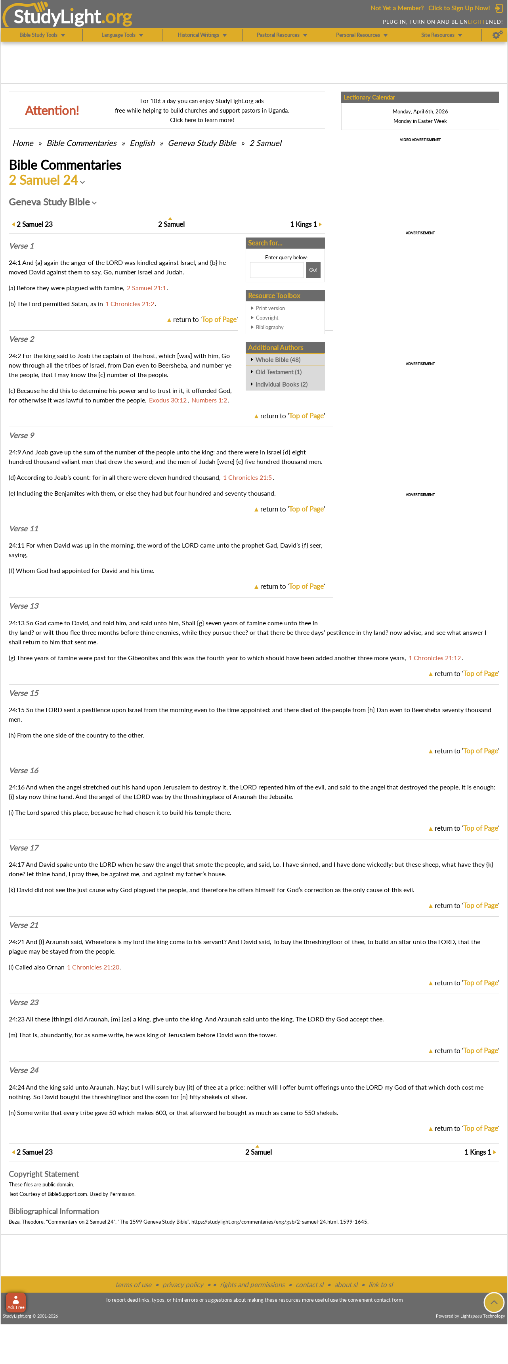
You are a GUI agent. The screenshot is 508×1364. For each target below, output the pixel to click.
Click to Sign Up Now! (459, 7)
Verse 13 (23, 606)
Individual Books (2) (281, 384)
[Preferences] (498, 35)
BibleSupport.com (67, 1194)
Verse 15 (23, 693)
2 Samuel (265, 143)
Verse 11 (23, 528)
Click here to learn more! (202, 119)
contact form (388, 1300)
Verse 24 (23, 1070)
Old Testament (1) (279, 371)
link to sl (381, 1284)
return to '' (205, 319)
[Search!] (313, 270)
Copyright (267, 317)
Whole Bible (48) (278, 359)
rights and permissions (252, 1284)
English (142, 143)
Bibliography (270, 327)
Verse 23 (23, 1002)
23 (35, 224)
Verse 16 (23, 770)
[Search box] (277, 270)
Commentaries (81, 143)
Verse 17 (23, 847)
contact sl (309, 1284)
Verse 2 (21, 339)
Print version (270, 308)
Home (22, 143)
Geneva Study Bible (202, 143)
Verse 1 (21, 245)
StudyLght (57, 16)
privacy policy (182, 1284)
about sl (345, 1284)
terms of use (133, 1284)
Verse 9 (21, 435)
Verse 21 (23, 925)
